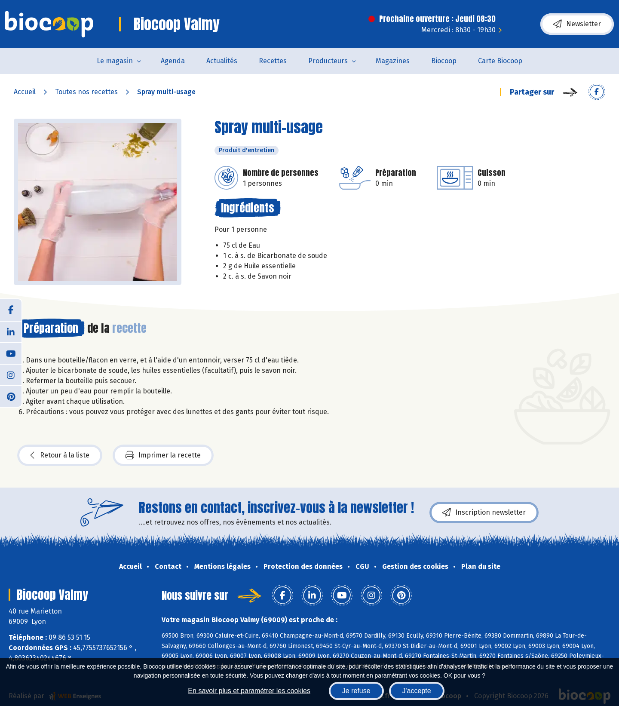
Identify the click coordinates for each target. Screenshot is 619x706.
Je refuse (356, 690)
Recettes (273, 61)
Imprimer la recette (163, 455)
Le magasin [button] (115, 61)
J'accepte (416, 690)
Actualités (221, 61)
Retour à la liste (59, 455)
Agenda (173, 61)
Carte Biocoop (500, 61)
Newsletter (577, 24)
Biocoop (444, 61)
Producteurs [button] (328, 61)
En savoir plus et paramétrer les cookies (249, 690)
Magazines (393, 61)
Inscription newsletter (484, 512)
